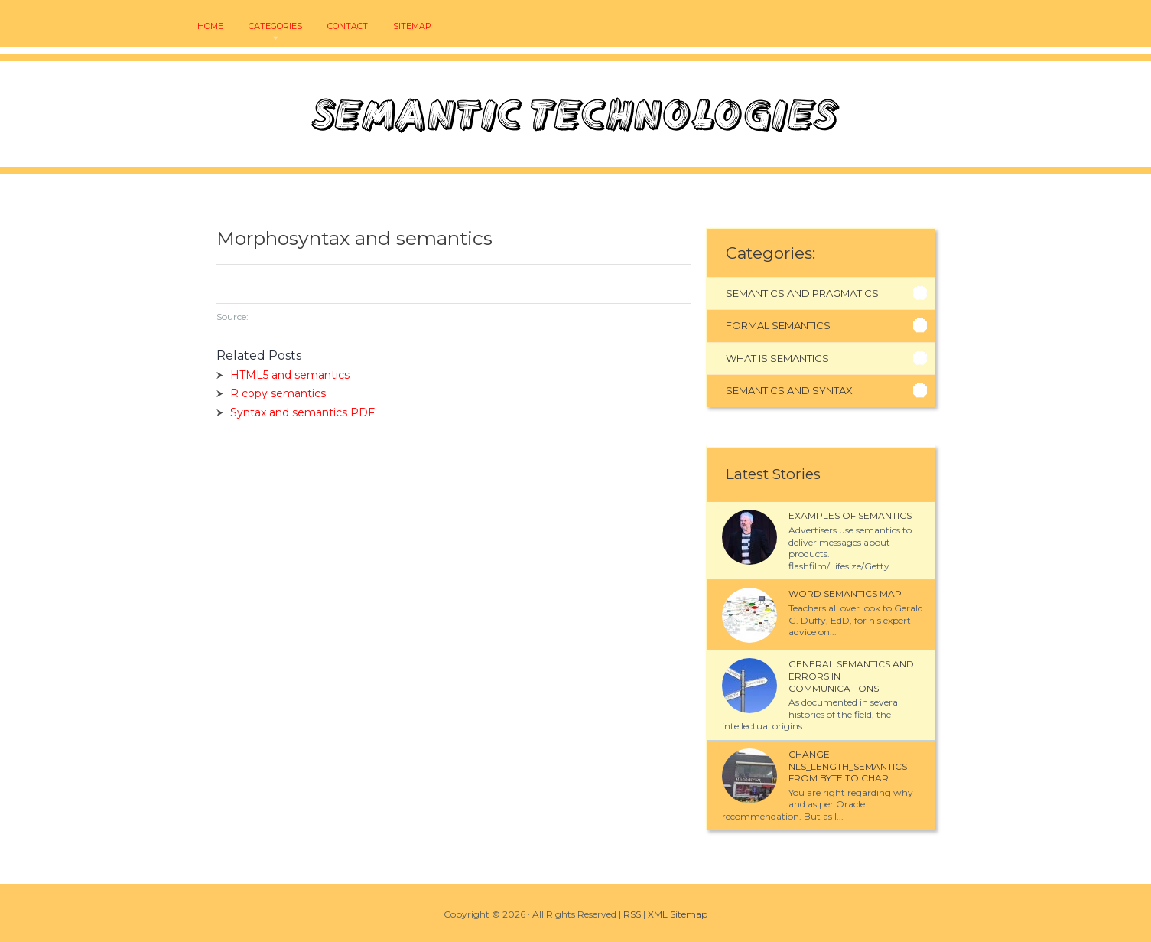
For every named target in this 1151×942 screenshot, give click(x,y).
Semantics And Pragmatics (802, 293)
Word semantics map (845, 593)
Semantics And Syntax (789, 390)
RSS (632, 914)
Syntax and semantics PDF (302, 412)
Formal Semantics (778, 325)
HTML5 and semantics (290, 375)
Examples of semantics (850, 515)
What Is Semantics (777, 358)
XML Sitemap (677, 914)
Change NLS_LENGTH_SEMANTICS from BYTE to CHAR (847, 766)
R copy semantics (278, 393)
